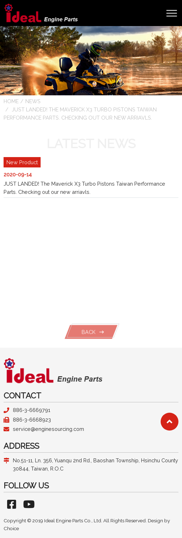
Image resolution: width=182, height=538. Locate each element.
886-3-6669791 (31, 410)
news (33, 101)
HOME (11, 101)
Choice (11, 528)
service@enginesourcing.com (48, 429)
